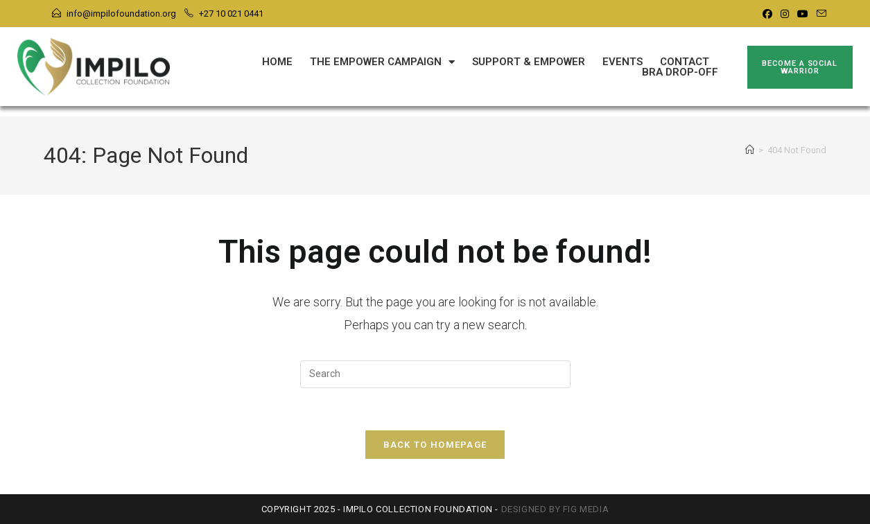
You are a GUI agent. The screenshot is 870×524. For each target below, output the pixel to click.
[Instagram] (784, 14)
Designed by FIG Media (555, 509)
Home (277, 62)
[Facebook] (767, 14)
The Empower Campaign (382, 62)
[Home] (749, 150)
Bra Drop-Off (680, 72)
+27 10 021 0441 (231, 13)
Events (622, 62)
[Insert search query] (435, 374)
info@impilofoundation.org (121, 13)
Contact (684, 62)
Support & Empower (528, 62)
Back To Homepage (435, 444)
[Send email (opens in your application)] (819, 14)
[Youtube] (802, 14)
